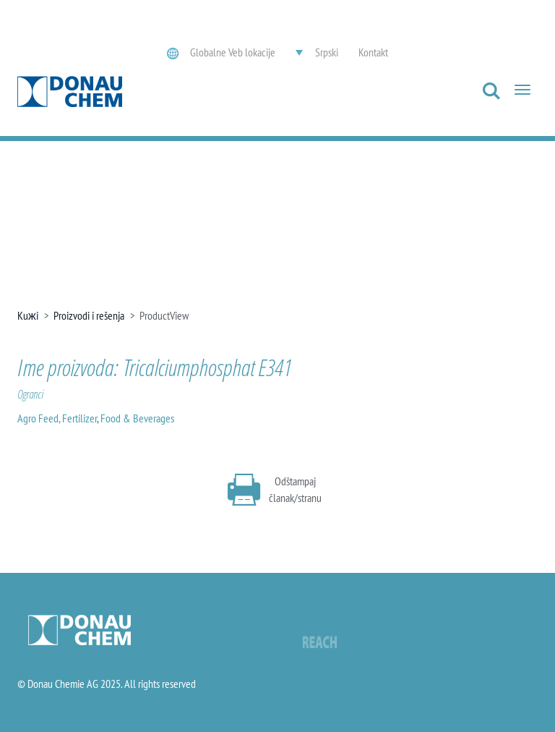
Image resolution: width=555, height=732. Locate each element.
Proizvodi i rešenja (88, 315)
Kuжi (27, 315)
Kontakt (373, 52)
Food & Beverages (137, 418)
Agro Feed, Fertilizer (57, 418)
